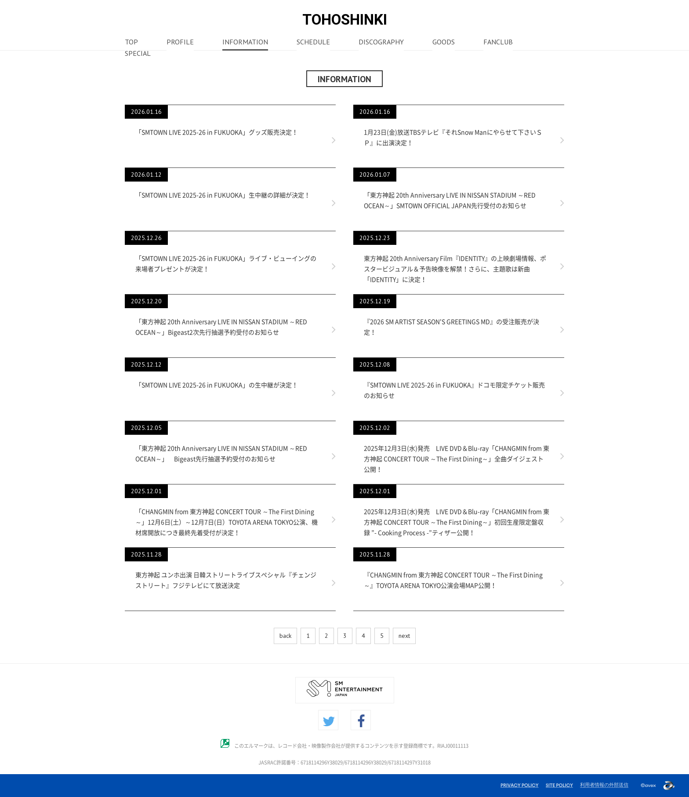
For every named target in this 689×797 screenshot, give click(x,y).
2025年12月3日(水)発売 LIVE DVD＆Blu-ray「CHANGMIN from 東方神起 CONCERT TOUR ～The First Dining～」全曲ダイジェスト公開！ (456, 459)
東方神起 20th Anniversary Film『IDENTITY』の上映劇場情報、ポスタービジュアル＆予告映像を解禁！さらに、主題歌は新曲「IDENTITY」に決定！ (455, 269)
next (404, 636)
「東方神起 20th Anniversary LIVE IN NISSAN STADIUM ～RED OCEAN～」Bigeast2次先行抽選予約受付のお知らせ (221, 327)
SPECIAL (138, 54)
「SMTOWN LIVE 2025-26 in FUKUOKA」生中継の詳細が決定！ (222, 195)
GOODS (443, 42)
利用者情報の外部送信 (604, 784)
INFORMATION (245, 42)
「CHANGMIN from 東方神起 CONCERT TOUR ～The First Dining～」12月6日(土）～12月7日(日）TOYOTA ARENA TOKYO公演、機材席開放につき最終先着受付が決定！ (226, 522)
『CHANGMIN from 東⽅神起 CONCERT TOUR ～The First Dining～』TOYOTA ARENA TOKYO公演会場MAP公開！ (453, 580)
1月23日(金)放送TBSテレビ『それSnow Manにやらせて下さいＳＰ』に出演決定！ (453, 137)
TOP (131, 42)
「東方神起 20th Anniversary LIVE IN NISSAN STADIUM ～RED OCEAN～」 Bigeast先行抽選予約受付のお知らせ (221, 453)
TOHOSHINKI (344, 19)
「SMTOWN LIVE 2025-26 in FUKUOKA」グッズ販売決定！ (216, 132)
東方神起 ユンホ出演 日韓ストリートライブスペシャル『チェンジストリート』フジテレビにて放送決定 (225, 580)
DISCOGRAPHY (381, 42)
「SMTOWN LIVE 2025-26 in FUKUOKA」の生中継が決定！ (216, 385)
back (285, 636)
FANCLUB (498, 42)
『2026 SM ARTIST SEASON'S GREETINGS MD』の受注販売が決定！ (451, 327)
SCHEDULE (313, 42)
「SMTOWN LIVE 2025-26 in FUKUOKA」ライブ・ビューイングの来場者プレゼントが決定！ (225, 263)
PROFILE (180, 42)
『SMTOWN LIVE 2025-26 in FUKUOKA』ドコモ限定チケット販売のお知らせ (454, 390)
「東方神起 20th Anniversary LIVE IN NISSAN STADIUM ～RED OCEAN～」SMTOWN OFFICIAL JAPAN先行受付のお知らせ (450, 200)
